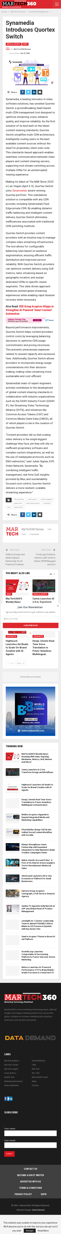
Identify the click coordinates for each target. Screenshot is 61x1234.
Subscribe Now (31, 625)
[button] (30, 607)
